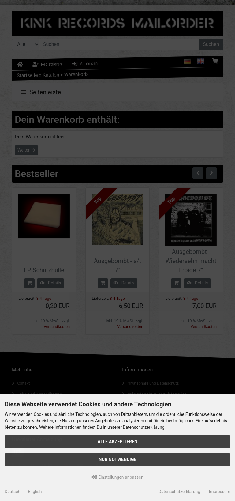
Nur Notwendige (117, 459)
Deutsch (12, 491)
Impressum (219, 491)
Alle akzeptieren (118, 441)
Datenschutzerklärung (179, 491)
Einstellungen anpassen (118, 477)
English (35, 491)
